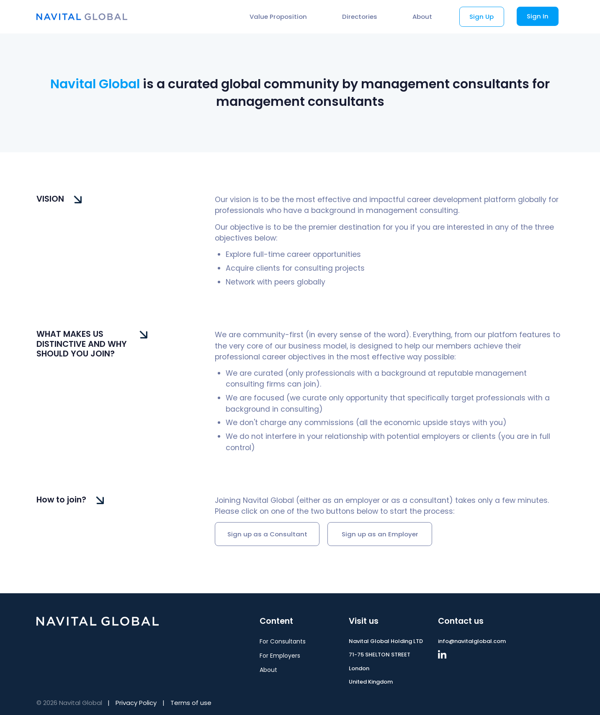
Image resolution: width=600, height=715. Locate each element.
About (422, 16)
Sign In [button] (537, 16)
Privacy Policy (136, 702)
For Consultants (283, 641)
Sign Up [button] (481, 16)
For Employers (280, 655)
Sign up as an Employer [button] (380, 534)
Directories (359, 16)
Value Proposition (278, 16)
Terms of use (190, 702)
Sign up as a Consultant (267, 534)
